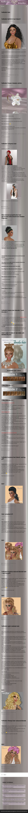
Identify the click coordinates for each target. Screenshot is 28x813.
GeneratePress (24, 811)
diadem (9, 133)
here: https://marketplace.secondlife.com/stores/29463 (12, 658)
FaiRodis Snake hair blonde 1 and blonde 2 (13, 311)
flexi (13, 74)
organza (23, 133)
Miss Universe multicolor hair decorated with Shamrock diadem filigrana (13, 216)
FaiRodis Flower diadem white (12, 83)
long (17, 74)
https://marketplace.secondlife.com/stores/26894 (16, 652)
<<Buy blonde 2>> (7, 400)
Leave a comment (6, 76)
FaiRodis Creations (6, 449)
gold (19, 133)
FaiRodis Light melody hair (10, 626)
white (3, 135)
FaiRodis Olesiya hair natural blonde (14, 721)
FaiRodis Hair (5, 73)
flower (16, 133)
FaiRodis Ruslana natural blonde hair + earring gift (14, 572)
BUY (3, 484)
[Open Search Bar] (26, 6)
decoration (5, 133)
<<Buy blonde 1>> (7, 385)
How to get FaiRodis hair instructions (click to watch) (13, 799)
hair (15, 74)
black (4, 74)
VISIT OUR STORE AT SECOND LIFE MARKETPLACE (13, 334)
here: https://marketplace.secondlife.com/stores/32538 (12, 656)
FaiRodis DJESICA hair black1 (11, 19)
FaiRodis (10, 74)
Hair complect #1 (7, 514)
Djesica (6, 74)
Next (5, 774)
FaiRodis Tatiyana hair (9, 144)
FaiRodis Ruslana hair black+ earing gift (13, 458)
